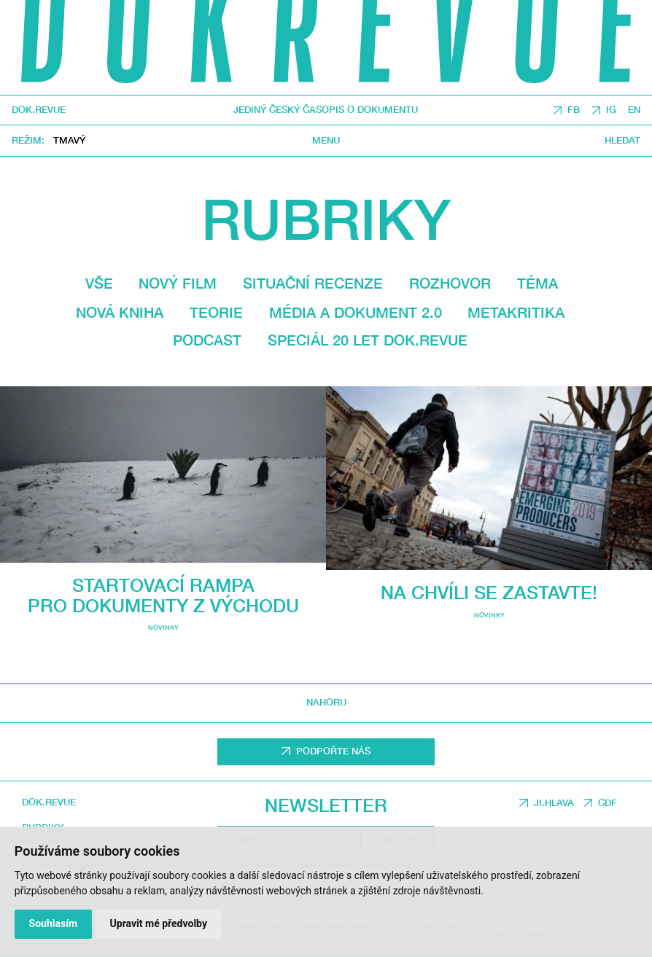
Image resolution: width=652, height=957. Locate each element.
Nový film (178, 283)
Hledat (622, 141)
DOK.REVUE (39, 110)
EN (634, 110)
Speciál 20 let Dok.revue (367, 340)
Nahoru (326, 702)
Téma (537, 283)
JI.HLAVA (554, 802)
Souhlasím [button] (53, 923)
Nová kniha (119, 312)
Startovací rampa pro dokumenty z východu (163, 595)
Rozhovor (450, 283)
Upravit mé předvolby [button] (158, 923)
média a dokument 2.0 (355, 312)
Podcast (207, 340)
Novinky (163, 627)
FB (573, 110)
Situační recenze (313, 283)
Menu (326, 141)
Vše (99, 283)
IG (611, 110)
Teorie (216, 312)
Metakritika (515, 312)
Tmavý (69, 141)
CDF (607, 802)
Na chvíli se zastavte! (489, 592)
